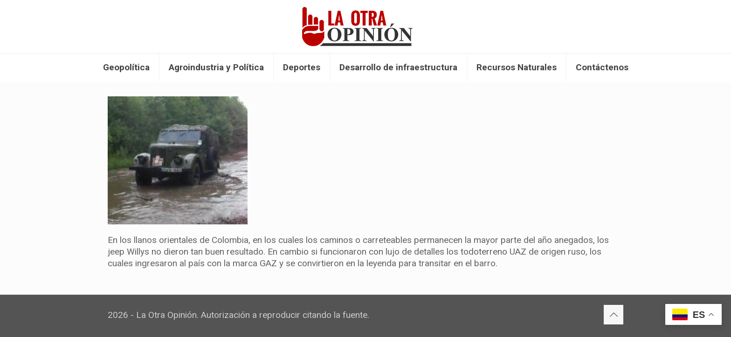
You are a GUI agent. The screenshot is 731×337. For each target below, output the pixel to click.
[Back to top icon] (613, 314)
